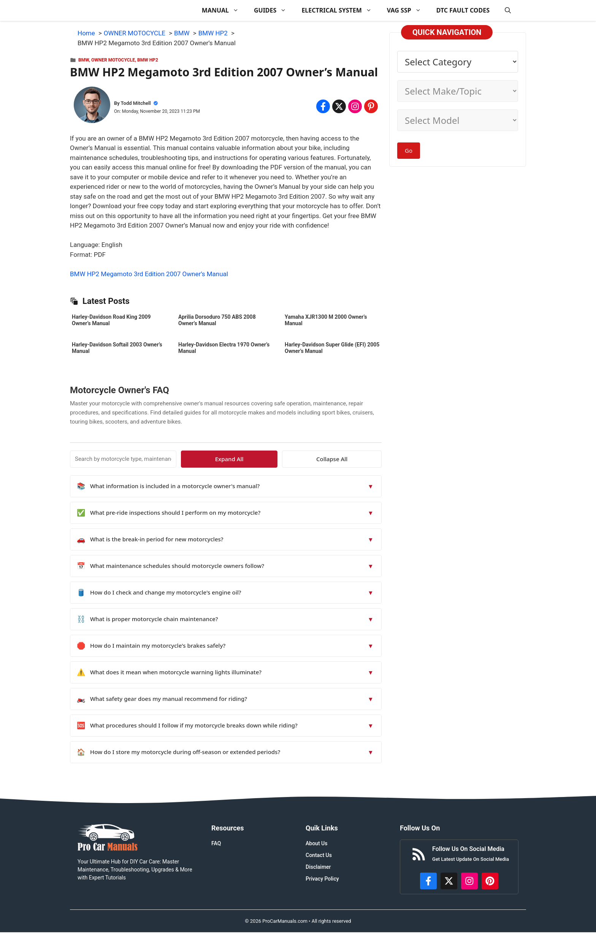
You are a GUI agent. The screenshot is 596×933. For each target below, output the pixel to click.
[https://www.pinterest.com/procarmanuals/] (490, 881)
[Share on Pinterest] (371, 106)
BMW (83, 60)
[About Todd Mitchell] (92, 106)
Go (408, 150)
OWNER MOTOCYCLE (113, 60)
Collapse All (359, 459)
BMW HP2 (147, 60)
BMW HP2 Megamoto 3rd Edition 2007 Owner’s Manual (149, 274)
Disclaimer (318, 867)
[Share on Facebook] (323, 106)
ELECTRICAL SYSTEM (340, 10)
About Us (316, 843)
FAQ (216, 843)
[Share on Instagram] (355, 106)
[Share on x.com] (339, 106)
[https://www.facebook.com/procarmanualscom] (428, 881)
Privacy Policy (322, 879)
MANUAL (224, 10)
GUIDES (274, 10)
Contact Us (319, 855)
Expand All (312, 459)
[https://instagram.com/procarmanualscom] (469, 881)
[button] (507, 10)
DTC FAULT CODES (463, 10)
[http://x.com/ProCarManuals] (449, 881)
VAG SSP (408, 10)
